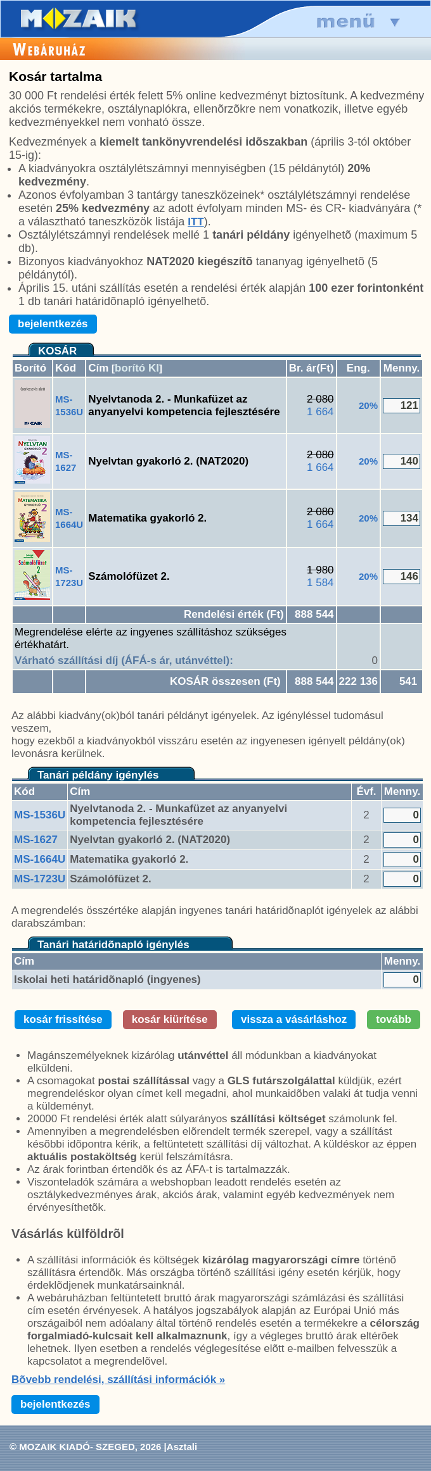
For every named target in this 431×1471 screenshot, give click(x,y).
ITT (196, 222)
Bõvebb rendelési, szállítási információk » (118, 1380)
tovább (393, 1019)
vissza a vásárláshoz (294, 1019)
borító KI (137, 368)
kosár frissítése (63, 1019)
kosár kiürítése (170, 1019)
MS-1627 (36, 840)
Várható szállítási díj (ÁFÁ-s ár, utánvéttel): (124, 660)
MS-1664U (39, 859)
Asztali (182, 1446)
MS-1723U (39, 879)
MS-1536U (39, 815)
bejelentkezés (53, 324)
